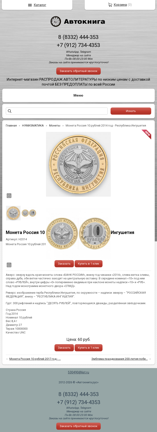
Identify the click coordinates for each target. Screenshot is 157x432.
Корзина (120, 5)
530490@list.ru (78, 372)
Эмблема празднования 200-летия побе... (119, 358)
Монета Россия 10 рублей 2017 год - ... (35, 358)
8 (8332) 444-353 (78, 37)
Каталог (40, 5)
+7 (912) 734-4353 (78, 45)
